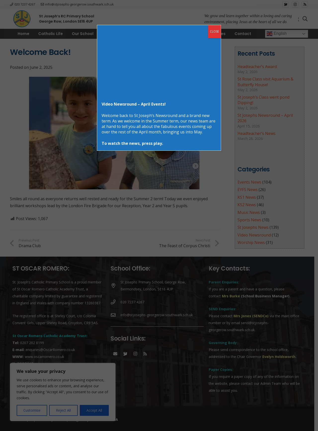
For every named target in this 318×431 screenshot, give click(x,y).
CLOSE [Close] (214, 31)
